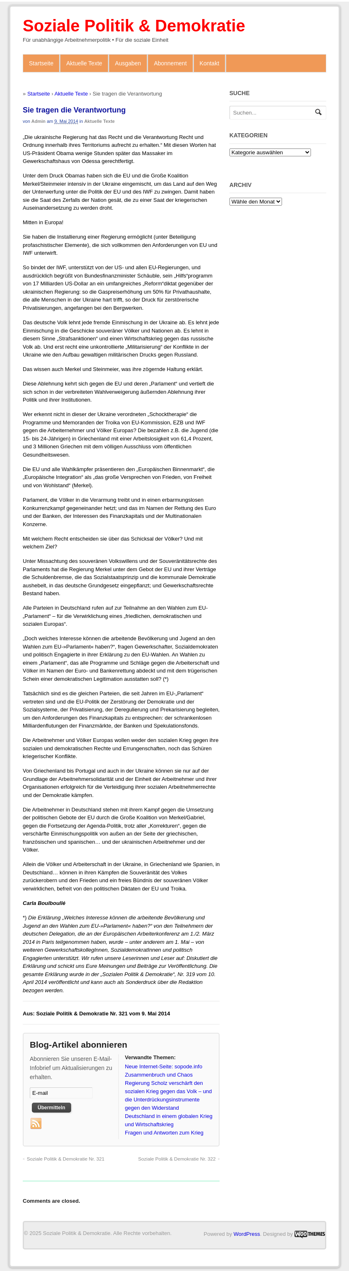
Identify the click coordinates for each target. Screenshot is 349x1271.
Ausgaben (128, 63)
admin (38, 121)
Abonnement (170, 63)
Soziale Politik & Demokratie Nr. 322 (177, 1158)
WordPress (247, 1234)
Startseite (41, 63)
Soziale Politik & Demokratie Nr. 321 (66, 1158)
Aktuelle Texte (84, 63)
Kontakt (209, 63)
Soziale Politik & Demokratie (134, 26)
